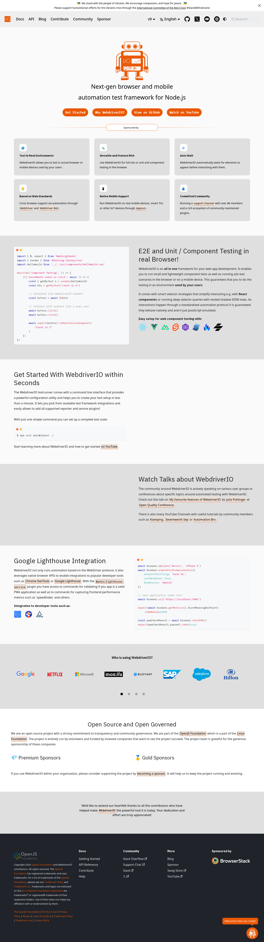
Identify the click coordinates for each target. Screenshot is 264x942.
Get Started (75, 112)
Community (83, 18)
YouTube (175, 876)
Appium (141, 208)
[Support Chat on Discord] (217, 19)
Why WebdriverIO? (109, 112)
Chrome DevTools (37, 581)
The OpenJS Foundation (27, 911)
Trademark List (22, 886)
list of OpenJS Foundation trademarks (42, 890)
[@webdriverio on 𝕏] (197, 19)
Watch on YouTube (184, 112)
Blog (42, 18)
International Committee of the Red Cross (161, 8)
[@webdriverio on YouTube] (207, 19)
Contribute (60, 18)
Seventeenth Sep (176, 519)
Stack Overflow (135, 859)
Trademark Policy (53, 882)
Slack (128, 870)
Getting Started (89, 859)
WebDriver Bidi (49, 208)
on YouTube (109, 447)
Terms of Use (49, 911)
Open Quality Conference (156, 505)
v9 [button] (150, 18)
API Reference (88, 865)
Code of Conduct (42, 916)
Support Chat (134, 865)
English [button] (168, 18)
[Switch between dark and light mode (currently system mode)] (225, 19)
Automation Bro (205, 519)
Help (82, 876)
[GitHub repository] (187, 19)
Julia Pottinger (236, 499)
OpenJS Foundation (193, 733)
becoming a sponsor (151, 774)
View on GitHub (147, 112)
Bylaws (26, 916)
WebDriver (26, 208)
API (31, 18)
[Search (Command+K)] (245, 19)
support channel (204, 203)
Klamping (156, 519)
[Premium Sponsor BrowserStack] (231, 864)
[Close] (259, 5)
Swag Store (176, 870)
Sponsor (104, 18)
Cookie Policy (42, 920)
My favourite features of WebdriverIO (195, 499)
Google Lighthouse (68, 581)
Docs (20, 18)
